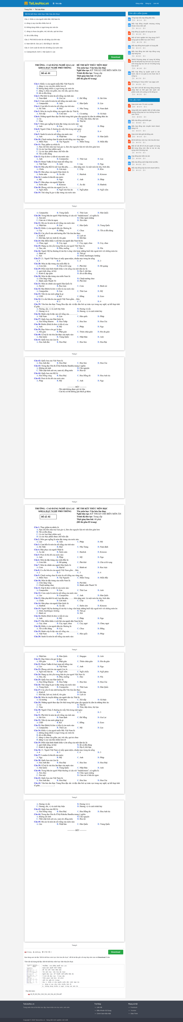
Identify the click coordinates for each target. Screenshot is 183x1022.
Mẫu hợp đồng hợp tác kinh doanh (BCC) (145, 168)
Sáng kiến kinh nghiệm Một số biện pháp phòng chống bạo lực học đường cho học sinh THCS (146, 112)
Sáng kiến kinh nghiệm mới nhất (57, 1020)
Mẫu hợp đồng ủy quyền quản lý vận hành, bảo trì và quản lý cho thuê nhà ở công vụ (146, 74)
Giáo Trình (134, 1013)
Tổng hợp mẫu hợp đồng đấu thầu (143, 18)
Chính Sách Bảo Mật (104, 1013)
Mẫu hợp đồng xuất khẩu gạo (141, 120)
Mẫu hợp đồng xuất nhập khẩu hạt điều (145, 162)
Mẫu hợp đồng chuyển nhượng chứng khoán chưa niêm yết (146, 25)
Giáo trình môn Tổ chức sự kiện (142, 104)
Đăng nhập (139, 3)
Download (115, 57)
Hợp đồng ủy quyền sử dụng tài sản (144, 32)
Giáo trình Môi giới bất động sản (142, 134)
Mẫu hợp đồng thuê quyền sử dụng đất (145, 45)
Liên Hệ (156, 3)
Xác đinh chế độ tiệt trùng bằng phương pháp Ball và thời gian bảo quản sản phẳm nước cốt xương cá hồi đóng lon (146, 90)
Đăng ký (148, 3)
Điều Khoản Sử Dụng (104, 1010)
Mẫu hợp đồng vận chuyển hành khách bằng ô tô (146, 127)
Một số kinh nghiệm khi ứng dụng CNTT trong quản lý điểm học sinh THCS (146, 39)
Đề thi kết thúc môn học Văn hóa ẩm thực (146, 140)
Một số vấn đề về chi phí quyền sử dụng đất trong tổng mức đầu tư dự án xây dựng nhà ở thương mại (146, 148)
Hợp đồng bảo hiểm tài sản (141, 156)
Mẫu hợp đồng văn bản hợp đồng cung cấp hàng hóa (146, 52)
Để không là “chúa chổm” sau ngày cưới (145, 82)
